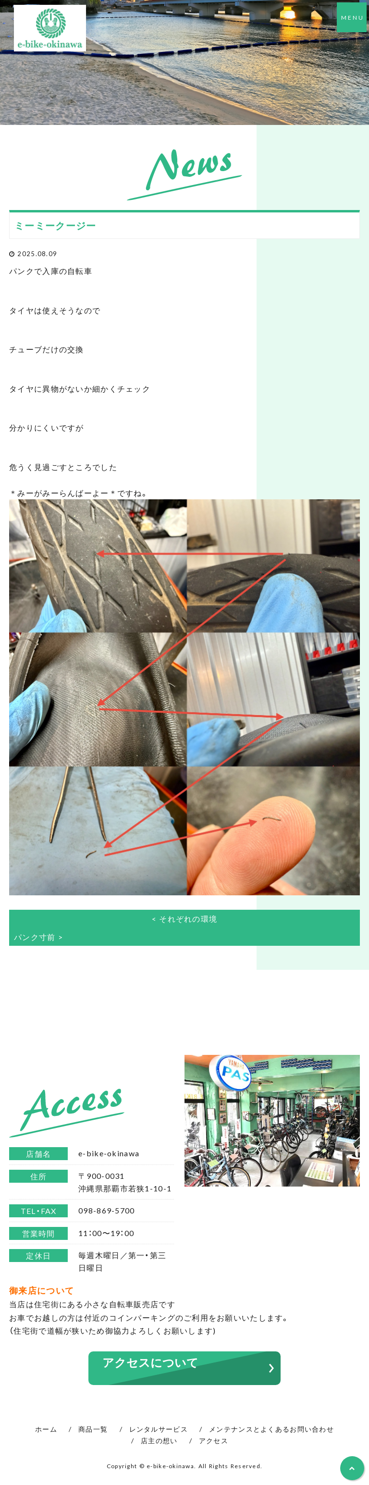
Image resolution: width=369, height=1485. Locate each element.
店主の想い (159, 1440)
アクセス (213, 1440)
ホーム (46, 1429)
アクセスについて (150, 1362)
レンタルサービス (158, 1429)
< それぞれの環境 (185, 918)
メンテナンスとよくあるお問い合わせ (271, 1429)
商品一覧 (93, 1429)
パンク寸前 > (38, 936)
